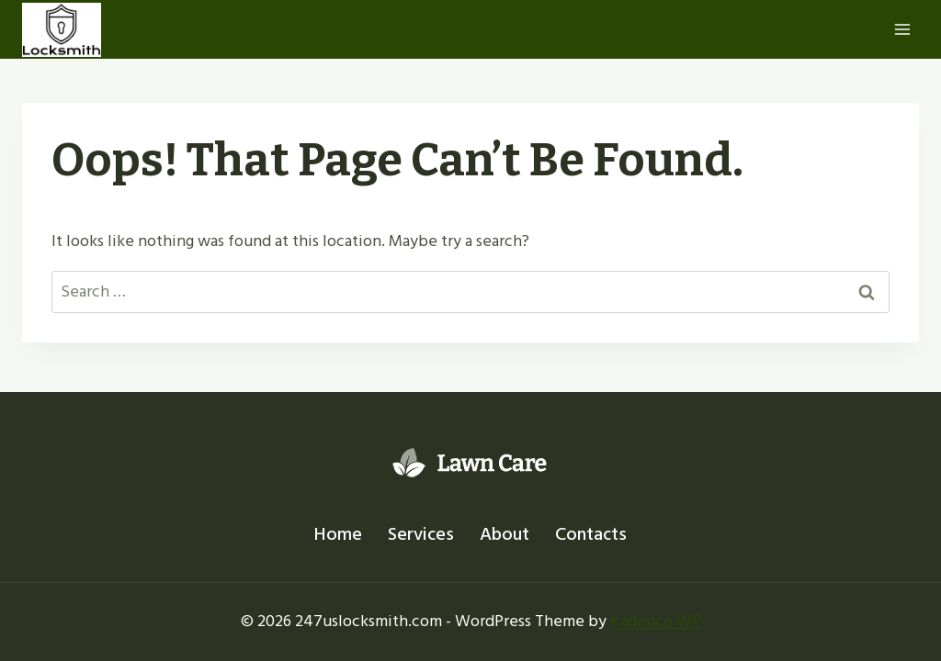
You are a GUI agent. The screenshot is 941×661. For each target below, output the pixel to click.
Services (421, 534)
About (504, 534)
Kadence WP (655, 621)
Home (338, 534)
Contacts (591, 534)
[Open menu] (902, 29)
